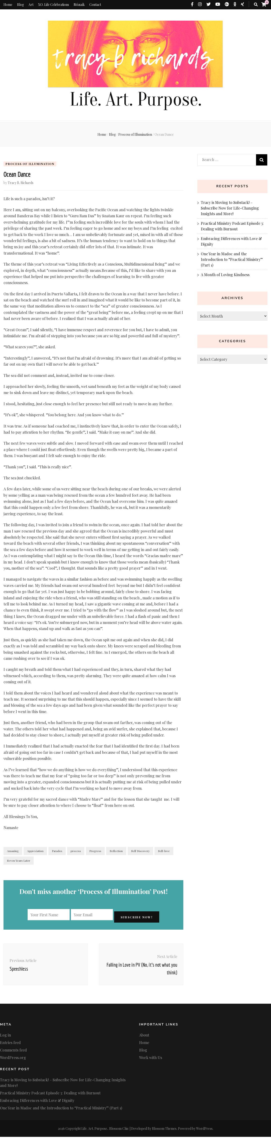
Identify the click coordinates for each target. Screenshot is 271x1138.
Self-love (164, 852)
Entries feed (10, 1043)
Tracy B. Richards (20, 183)
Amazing (13, 852)
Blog (20, 4)
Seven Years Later (18, 862)
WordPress (204, 1129)
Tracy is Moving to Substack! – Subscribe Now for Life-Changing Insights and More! (230, 208)
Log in (5, 1036)
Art (31, 4)
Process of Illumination (30, 164)
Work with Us (150, 1058)
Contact (95, 4)
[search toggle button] (256, 4)
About (144, 1036)
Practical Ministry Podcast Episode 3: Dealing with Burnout (50, 1094)
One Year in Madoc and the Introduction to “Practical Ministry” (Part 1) (232, 259)
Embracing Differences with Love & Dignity (37, 1101)
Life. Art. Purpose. (136, 99)
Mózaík (79, 4)
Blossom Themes (164, 1129)
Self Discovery (140, 852)
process (76, 852)
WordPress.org (13, 1058)
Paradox (57, 852)
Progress (95, 852)
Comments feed (13, 1051)
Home (8, 4)
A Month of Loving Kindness (225, 274)
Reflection (116, 852)
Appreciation (35, 852)
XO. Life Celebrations (53, 4)
